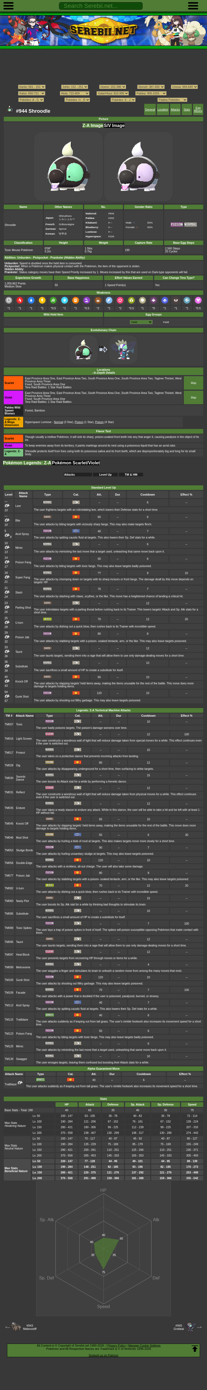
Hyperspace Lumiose (38, 422)
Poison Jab (22, 637)
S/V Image (114, 125)
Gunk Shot (22, 696)
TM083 (9, 901)
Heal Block (23, 954)
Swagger (21, 1059)
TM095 (9, 942)
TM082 (9, 888)
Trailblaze (22, 1019)
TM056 (9, 863)
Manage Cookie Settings (144, 1345)
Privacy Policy (116, 1345)
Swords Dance (21, 778)
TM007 (9, 724)
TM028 (9, 765)
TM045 (9, 823)
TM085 (9, 913)
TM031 (9, 792)
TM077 (9, 875)
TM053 (9, 850)
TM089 (9, 927)
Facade (21, 992)
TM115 (9, 1019)
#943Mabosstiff (29, 1327)
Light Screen (24, 738)
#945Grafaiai (179, 1327)
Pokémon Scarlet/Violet (76, 463)
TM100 (9, 980)
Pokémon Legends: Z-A (27, 463)
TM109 (9, 992)
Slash (18, 592)
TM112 (9, 1005)
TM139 (9, 1059)
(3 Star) (63, 422)
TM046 (9, 837)
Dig (18, 765)
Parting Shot (23, 607)
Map (193, 383)
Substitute (21, 666)
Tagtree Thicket (164, 378)
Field (166, 322)
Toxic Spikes (24, 927)
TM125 (9, 1046)
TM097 (9, 954)
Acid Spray (22, 534)
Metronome (23, 967)
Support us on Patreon (103, 1355)
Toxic (19, 724)
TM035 (9, 807)
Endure (20, 807)
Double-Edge (24, 863)
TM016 (9, 738)
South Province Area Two (137, 378)
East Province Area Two (72, 378)
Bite (17, 520)
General (150, 109)
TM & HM (131, 474)
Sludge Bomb (24, 850)
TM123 (9, 1033)
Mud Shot (22, 837)
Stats (187, 109)
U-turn (19, 622)
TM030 (9, 778)
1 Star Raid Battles (59, 387)
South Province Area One (104, 378)
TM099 (9, 967)
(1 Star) (84, 422)
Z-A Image (92, 125)
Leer (18, 505)
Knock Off (21, 681)
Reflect (20, 792)
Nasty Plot (22, 901)
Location (162, 109)
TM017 (9, 752)
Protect (20, 752)
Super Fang (22, 577)
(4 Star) (104, 422)
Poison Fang (23, 562)
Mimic (19, 547)
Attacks (175, 109)
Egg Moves (198, 109)
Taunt (18, 651)
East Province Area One (40, 378)
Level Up (105, 474)
